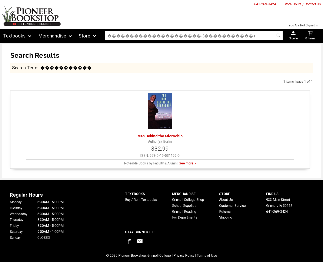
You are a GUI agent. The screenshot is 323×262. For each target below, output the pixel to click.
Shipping (225, 217)
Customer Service (232, 206)
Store (84, 36)
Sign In (293, 38)
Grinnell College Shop (188, 200)
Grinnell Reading (184, 212)
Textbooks (14, 36)
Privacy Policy (183, 255)
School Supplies (184, 206)
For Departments (184, 217)
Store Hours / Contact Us (302, 4)
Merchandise (52, 36)
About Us (226, 200)
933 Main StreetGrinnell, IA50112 (279, 203)
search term (24, 67)
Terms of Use (207, 255)
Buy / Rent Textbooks (141, 200)
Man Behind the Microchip (160, 115)
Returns (225, 212)
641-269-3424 (265, 4)
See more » (187, 163)
